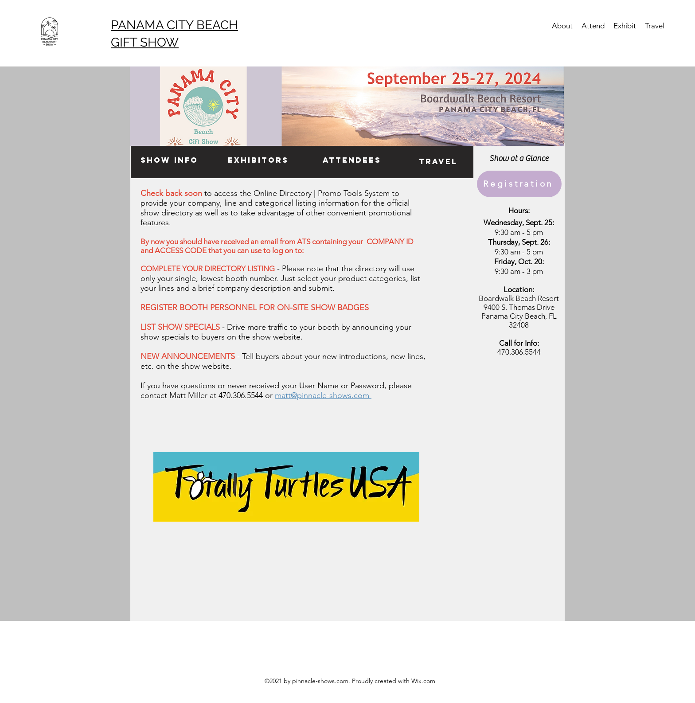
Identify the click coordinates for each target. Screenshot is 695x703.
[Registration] (519, 184)
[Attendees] (352, 160)
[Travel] (438, 162)
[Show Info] (169, 160)
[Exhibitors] (258, 160)
